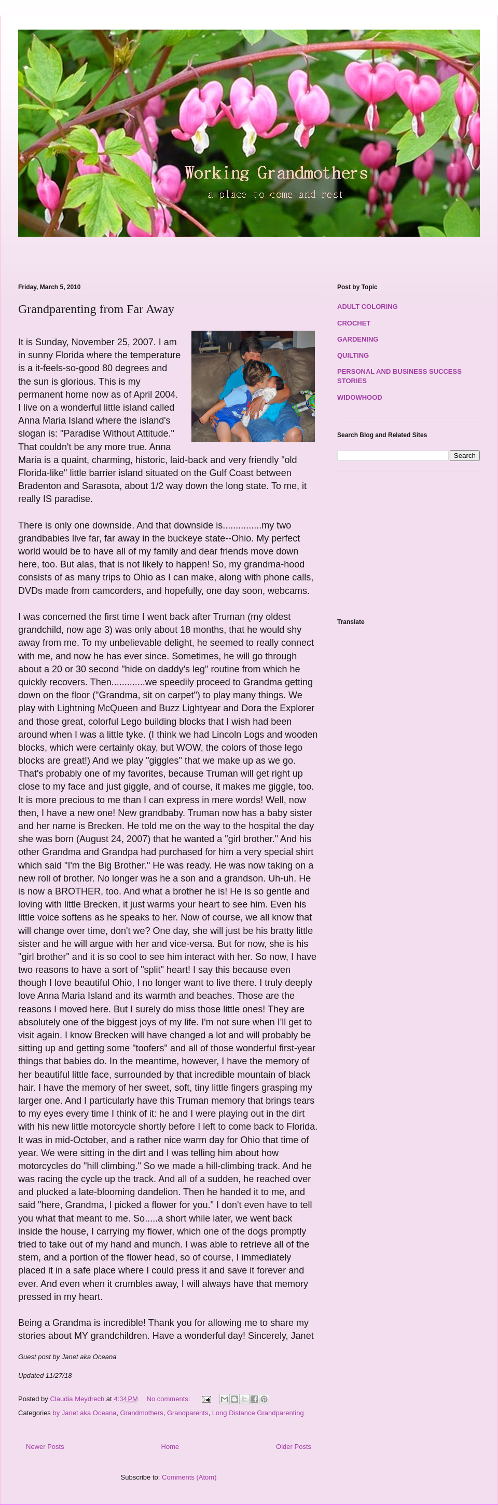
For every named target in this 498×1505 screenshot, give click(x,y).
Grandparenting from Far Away (96, 309)
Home (170, 1446)
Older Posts (293, 1446)
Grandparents (188, 1413)
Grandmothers (141, 1413)
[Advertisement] (139, 253)
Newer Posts (45, 1446)
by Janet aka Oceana (84, 1413)
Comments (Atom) (189, 1477)
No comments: (169, 1399)
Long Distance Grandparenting (258, 1413)
